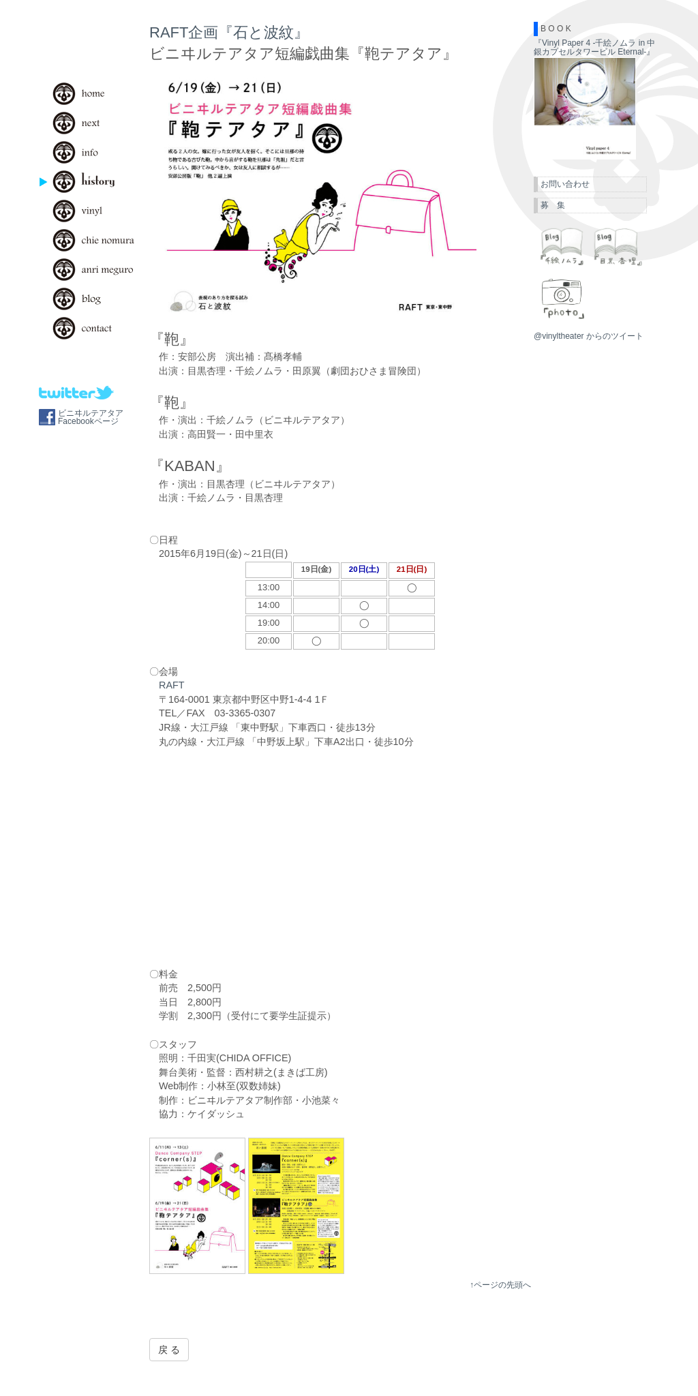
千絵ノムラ (562, 245)
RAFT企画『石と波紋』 (229, 32)
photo (562, 298)
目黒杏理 (618, 245)
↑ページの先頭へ (500, 1285)
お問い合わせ (565, 184)
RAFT (172, 685)
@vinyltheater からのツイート (588, 336)
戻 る (169, 1349)
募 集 (553, 205)
